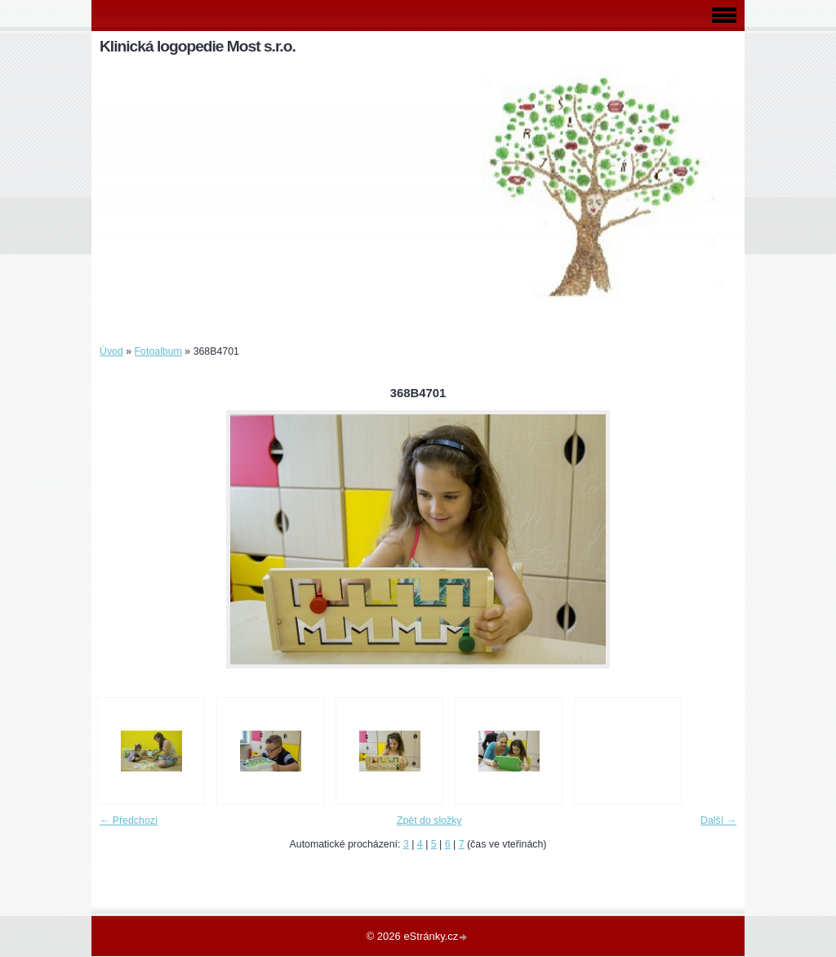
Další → (718, 820)
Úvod (111, 351)
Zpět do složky (429, 820)
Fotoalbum (158, 351)
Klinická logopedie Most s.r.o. (198, 46)
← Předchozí (129, 820)
